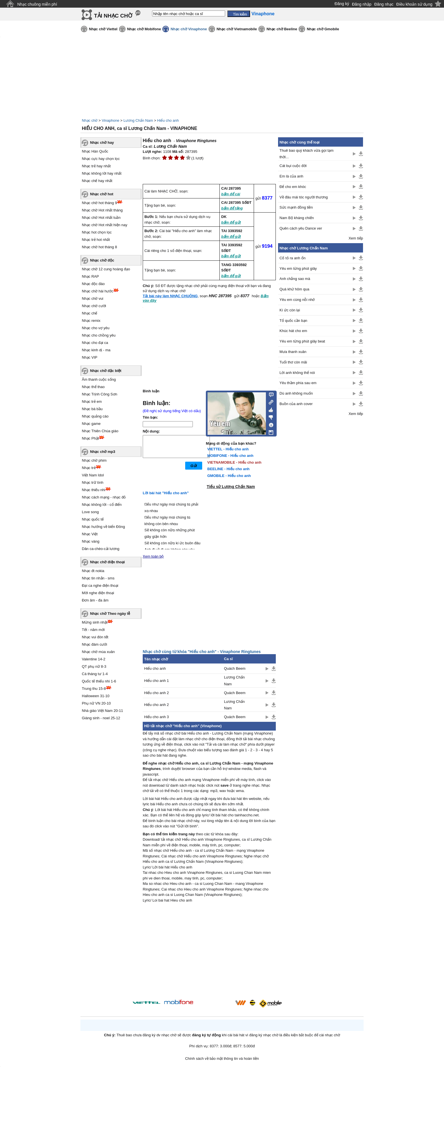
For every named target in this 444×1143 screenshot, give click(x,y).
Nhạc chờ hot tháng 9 (99, 203)
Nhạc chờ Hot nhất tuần (101, 217)
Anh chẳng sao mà (294, 279)
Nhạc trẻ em (92, 401)
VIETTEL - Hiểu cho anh (228, 449)
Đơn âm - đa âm (95, 600)
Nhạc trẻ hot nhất (96, 239)
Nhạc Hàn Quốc (95, 151)
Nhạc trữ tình (92, 482)
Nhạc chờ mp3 (102, 452)
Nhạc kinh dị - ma (96, 350)
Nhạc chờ (89, 120)
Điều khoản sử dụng (414, 4)
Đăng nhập (362, 4)
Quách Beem (235, 668)
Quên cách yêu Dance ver (300, 228)
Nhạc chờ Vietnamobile (237, 29)
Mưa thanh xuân (292, 352)
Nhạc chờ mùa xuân (98, 652)
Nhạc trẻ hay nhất (96, 166)
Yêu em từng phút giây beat (302, 341)
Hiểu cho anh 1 (156, 680)
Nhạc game (91, 423)
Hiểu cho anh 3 (156, 717)
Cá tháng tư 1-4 (95, 674)
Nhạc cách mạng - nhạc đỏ (104, 497)
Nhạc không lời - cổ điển (102, 504)
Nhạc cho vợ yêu (95, 328)
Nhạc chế (89, 313)
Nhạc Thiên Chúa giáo (100, 431)
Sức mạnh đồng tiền (296, 207)
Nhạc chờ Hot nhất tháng (102, 210)
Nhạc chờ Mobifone (144, 29)
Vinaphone (110, 120)
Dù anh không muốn (296, 393)
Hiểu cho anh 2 (156, 693)
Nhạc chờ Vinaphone (188, 29)
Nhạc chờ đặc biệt (105, 371)
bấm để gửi (231, 222)
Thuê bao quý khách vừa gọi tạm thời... (306, 153)
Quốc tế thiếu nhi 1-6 (99, 681)
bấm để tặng (232, 208)
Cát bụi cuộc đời (293, 166)
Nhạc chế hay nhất (97, 181)
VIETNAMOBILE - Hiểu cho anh (234, 462)
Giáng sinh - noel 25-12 (101, 718)
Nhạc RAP (90, 276)
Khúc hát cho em (293, 331)
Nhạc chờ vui (92, 298)
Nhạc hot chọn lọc (97, 232)
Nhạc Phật (90, 438)
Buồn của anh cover (296, 404)
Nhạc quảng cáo (95, 416)
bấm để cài (230, 194)
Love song (90, 512)
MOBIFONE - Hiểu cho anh (230, 455)
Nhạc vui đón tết (95, 637)
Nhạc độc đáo (93, 284)
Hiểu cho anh (168, 120)
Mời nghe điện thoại (98, 593)
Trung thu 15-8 (94, 688)
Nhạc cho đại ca (95, 343)
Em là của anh (291, 176)
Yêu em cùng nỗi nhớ (297, 299)
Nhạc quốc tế (93, 519)
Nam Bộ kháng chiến (296, 218)
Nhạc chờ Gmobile (323, 29)
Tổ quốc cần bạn (293, 320)
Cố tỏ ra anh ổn (292, 258)
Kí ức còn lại (289, 310)
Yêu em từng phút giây (298, 268)
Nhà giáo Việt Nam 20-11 (102, 711)
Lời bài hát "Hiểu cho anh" (166, 493)
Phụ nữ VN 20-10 (96, 703)
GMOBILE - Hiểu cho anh (229, 476)
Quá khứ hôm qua (294, 289)
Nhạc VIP (89, 357)
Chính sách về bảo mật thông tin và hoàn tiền (222, 1058)
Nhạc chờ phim (94, 460)
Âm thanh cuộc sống (99, 379)
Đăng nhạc (384, 4)
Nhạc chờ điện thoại (107, 562)
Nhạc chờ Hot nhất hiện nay (104, 225)
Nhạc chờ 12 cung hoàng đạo (106, 269)
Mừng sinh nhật (94, 622)
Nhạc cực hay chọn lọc (101, 159)
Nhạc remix (91, 320)
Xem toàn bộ (153, 556)
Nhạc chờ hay (102, 142)
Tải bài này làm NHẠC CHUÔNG (170, 296)
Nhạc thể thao (93, 387)
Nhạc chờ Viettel (103, 29)
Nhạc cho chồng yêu (99, 335)
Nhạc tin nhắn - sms (98, 578)
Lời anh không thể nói (297, 373)
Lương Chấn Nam (138, 120)
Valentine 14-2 (93, 659)
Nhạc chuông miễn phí (37, 4)
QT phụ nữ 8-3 (94, 666)
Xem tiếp (356, 238)
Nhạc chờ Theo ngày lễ (110, 613)
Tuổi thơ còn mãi (293, 362)
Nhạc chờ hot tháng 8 (99, 247)
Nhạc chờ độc (102, 260)
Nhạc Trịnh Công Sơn (99, 394)
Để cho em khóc (292, 187)
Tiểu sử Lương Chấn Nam (231, 486)
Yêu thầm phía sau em (298, 383)
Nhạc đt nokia (93, 571)
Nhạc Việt (90, 534)
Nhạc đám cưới (94, 644)
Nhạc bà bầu (92, 409)
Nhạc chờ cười (94, 306)
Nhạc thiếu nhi (93, 490)
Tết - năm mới (93, 630)
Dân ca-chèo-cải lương (100, 549)
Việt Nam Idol (93, 475)
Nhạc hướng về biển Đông (103, 527)
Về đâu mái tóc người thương (303, 197)
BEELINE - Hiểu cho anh (228, 469)
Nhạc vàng (90, 541)
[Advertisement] (209, 952)
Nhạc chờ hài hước (97, 291)
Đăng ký (342, 3)
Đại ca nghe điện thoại (100, 585)
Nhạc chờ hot (101, 194)
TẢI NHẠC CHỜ (113, 16)
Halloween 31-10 (96, 696)
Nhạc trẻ (89, 468)
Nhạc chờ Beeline (281, 29)
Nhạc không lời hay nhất (101, 173)
